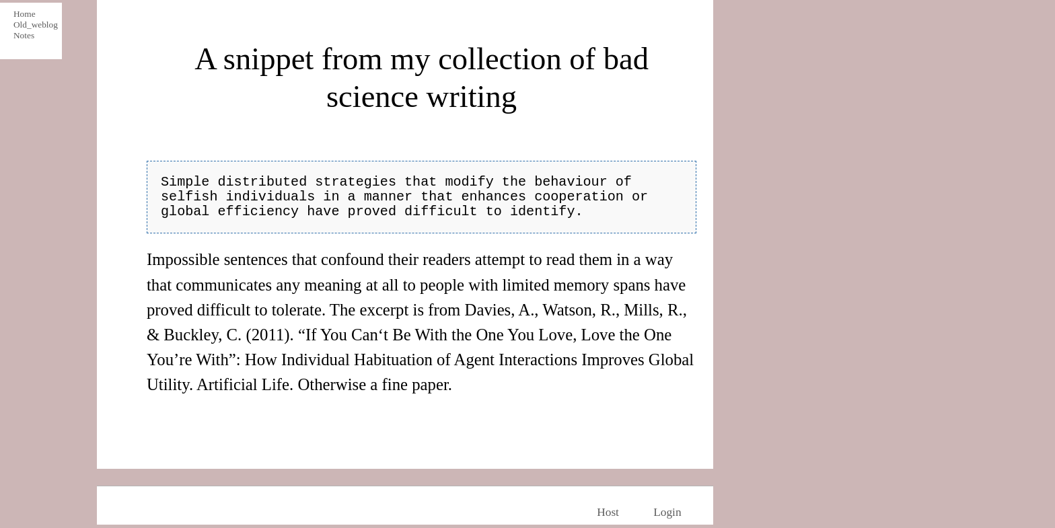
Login (667, 512)
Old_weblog (33, 25)
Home (24, 14)
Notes (23, 35)
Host (608, 512)
